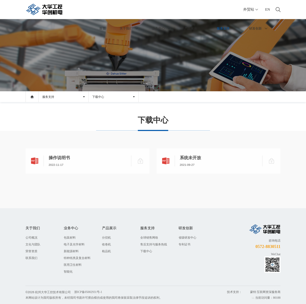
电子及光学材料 (74, 244)
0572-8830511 (267, 246)
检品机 (106, 251)
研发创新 (255, 28)
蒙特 (253, 292)
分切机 (106, 237)
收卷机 (106, 244)
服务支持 (223, 28)
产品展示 (190, 28)
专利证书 (184, 244)
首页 (102, 28)
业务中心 (158, 28)
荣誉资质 (31, 251)
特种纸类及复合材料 (77, 258)
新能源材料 (71, 251)
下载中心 (98, 97)
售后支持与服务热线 (153, 244)
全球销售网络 (149, 237)
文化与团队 (33, 244)
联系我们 (31, 258)
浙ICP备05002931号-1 (88, 292)
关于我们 (126, 28)
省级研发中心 (187, 237)
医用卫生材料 (73, 264)
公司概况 (31, 237)
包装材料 (70, 237)
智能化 (68, 271)
